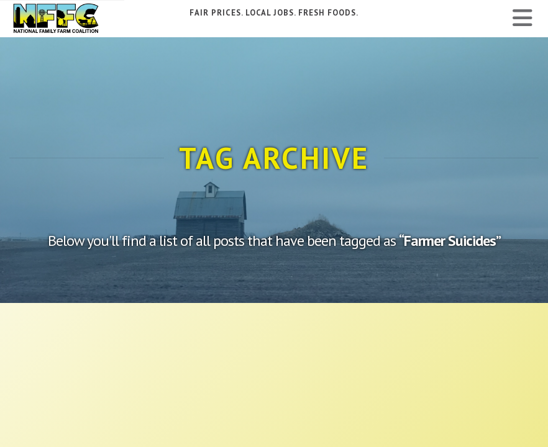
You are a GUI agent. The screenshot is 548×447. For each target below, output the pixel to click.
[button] (522, 18)
